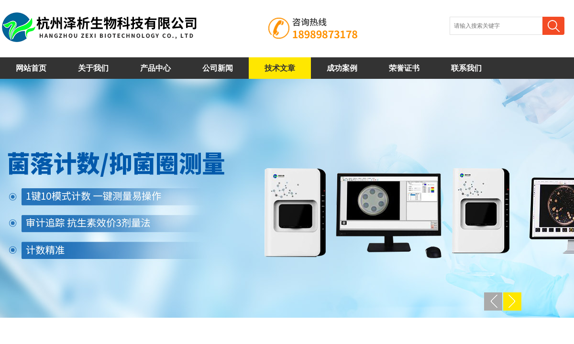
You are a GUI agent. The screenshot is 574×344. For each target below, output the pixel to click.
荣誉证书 (404, 68)
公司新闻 (217, 68)
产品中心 (155, 68)
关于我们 (93, 68)
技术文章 (280, 68)
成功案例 (342, 68)
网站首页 (31, 68)
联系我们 (466, 68)
